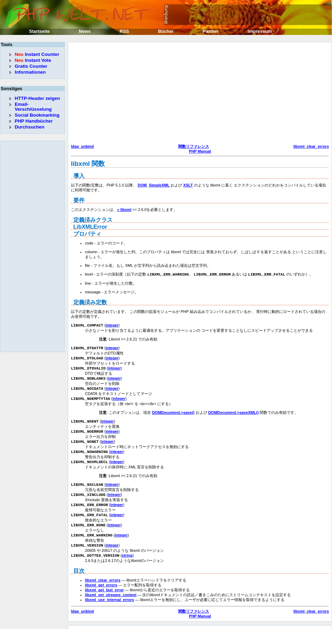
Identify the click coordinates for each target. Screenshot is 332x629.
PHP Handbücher (34, 121)
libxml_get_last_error (104, 582)
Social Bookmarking (37, 115)
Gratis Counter (31, 66)
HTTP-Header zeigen (37, 98)
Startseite (39, 31)
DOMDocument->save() (173, 410)
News (85, 31)
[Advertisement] (160, 94)
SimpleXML (159, 185)
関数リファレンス (193, 146)
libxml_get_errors (101, 578)
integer (112, 325)
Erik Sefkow (222, 623)
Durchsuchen (29, 127)
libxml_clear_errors (311, 146)
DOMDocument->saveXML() (233, 410)
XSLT (188, 185)
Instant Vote (33, 60)
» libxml (124, 209)
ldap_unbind (82, 146)
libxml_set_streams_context (110, 587)
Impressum (260, 31)
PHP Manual (200, 151)
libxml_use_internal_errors (109, 592)
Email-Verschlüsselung (33, 107)
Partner (211, 31)
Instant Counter (37, 54)
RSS (124, 31)
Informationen (30, 72)
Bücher (166, 31)
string (127, 548)
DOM (142, 185)
